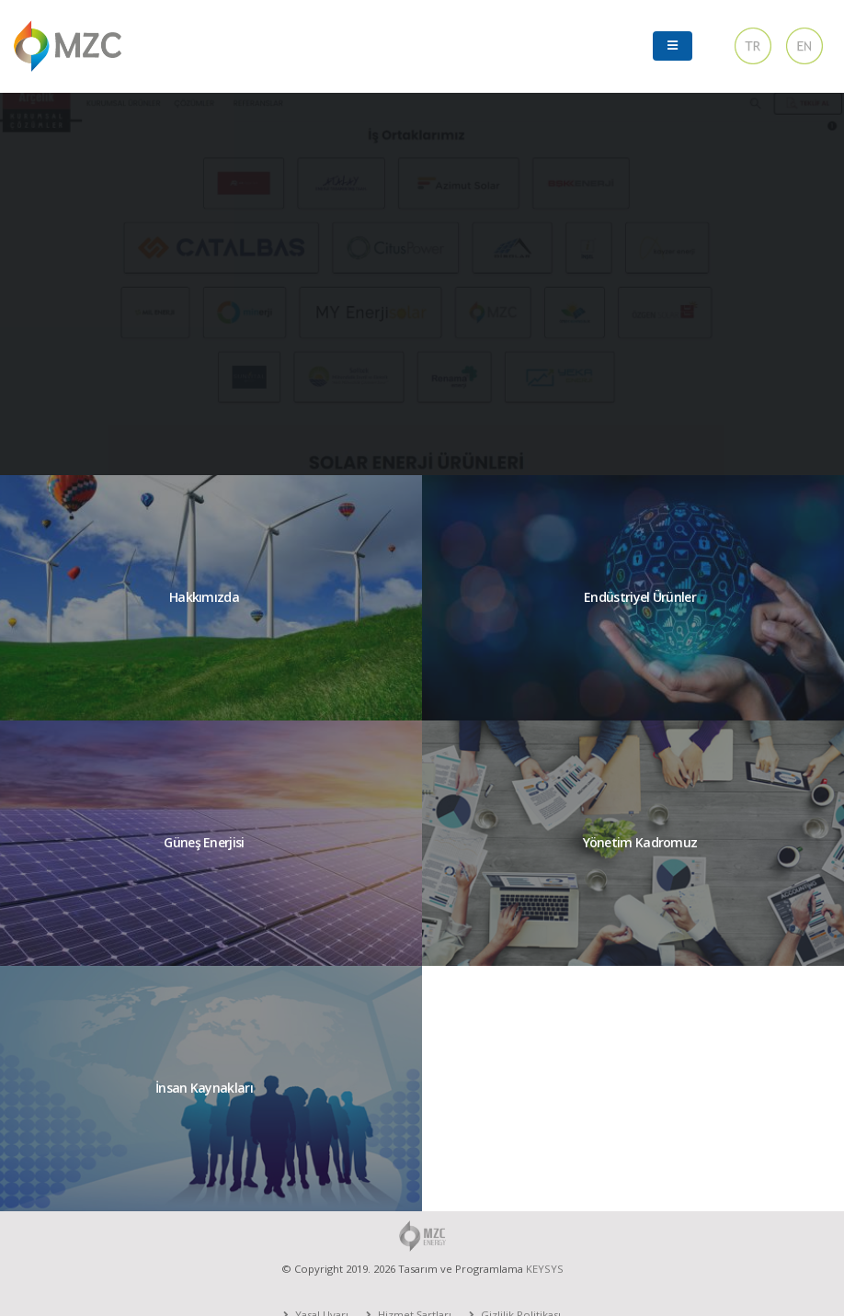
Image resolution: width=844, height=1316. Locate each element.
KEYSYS (545, 1269)
